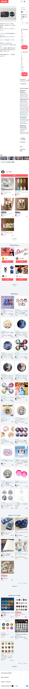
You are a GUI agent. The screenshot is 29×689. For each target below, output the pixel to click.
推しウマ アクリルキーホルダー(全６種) (21, 193)
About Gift (23, 83)
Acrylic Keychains (4, 211)
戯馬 (6, 276)
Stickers (16, 211)
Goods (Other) (3, 231)
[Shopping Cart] (24, 1)
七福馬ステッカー (18, 213)
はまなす (21, 276)
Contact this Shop (22, 150)
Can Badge (23, 9)
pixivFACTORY (22, 132)
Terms (21, 146)
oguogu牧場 (21, 258)
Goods (22, 7)
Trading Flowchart (23, 138)
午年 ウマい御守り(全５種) (6, 232)
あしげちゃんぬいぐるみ (6, 192)
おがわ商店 (9, 171)
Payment (23, 142)
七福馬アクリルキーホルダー (7, 213)
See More (14, 286)
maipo (6, 258)
